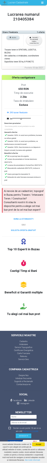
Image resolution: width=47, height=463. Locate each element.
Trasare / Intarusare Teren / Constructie (34, 40)
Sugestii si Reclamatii (23, 381)
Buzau (13, 37)
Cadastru (23, 341)
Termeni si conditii (30, 431)
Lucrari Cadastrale (15, 2)
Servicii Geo (23, 359)
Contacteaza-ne (23, 384)
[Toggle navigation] (42, 2)
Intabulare (23, 344)
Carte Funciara (23, 353)
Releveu (23, 356)
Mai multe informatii (32, 460)
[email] (23, 423)
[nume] (23, 417)
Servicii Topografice (23, 347)
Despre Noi (23, 375)
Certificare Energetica (23, 350)
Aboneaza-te (23, 436)
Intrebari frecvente (23, 378)
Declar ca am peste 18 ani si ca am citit (27, 428)
